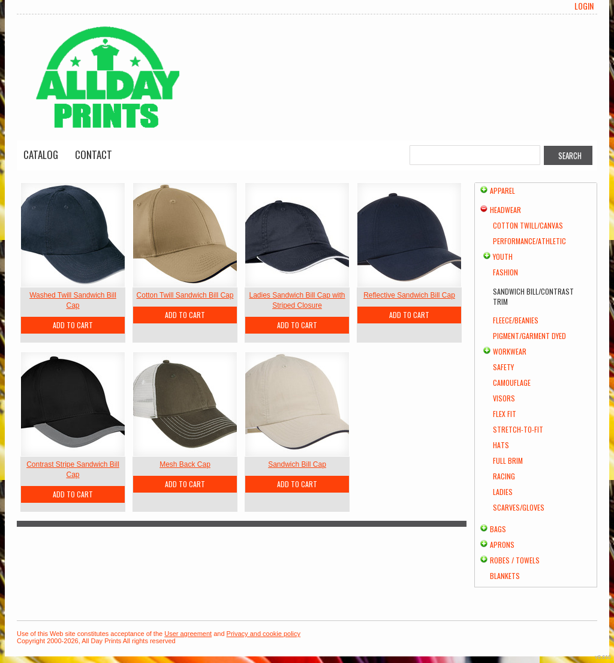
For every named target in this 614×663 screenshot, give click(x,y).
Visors (504, 398)
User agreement (188, 633)
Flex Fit (504, 414)
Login (584, 6)
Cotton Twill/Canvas (528, 225)
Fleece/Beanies (515, 320)
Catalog (40, 154)
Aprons (502, 544)
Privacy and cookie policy (264, 633)
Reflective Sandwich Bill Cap (409, 295)
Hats (501, 445)
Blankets (505, 576)
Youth (503, 256)
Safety (503, 367)
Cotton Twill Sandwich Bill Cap (185, 295)
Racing (504, 476)
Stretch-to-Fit (518, 429)
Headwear (505, 210)
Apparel (502, 190)
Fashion (505, 272)
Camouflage (512, 382)
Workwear (509, 351)
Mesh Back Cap (184, 464)
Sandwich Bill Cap (297, 464)
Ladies (503, 492)
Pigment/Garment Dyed (529, 336)
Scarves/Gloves (518, 507)
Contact (93, 154)
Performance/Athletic (529, 241)
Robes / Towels (515, 560)
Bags (498, 529)
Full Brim (508, 460)
